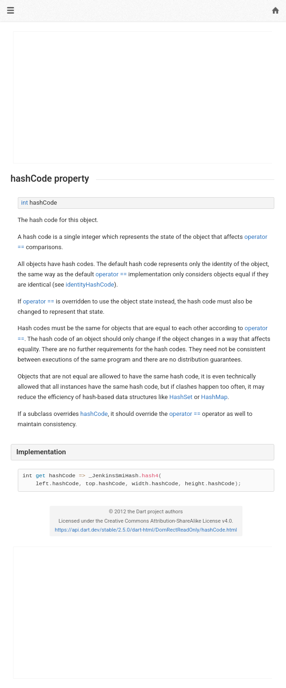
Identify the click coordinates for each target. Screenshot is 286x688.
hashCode (94, 413)
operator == (111, 274)
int (24, 202)
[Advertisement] (143, 97)
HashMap (214, 396)
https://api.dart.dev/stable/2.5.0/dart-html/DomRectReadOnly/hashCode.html (146, 530)
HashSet (181, 396)
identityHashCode (90, 284)
